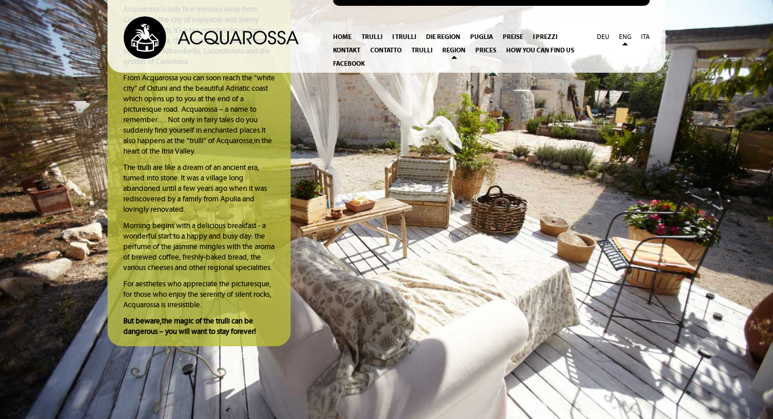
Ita (645, 37)
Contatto (386, 50)
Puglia (481, 37)
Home (342, 37)
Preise (513, 37)
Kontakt (346, 50)
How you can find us (540, 50)
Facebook (349, 64)
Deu (603, 37)
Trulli (372, 37)
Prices (485, 50)
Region (454, 50)
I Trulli (404, 37)
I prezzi (545, 37)
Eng (625, 37)
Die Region (443, 37)
